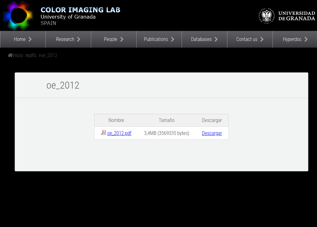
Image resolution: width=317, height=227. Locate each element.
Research (65, 39)
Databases (201, 39)
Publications (156, 39)
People (110, 39)
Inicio (18, 55)
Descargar (212, 133)
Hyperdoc (292, 39)
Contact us (246, 39)
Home (20, 39)
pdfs (31, 55)
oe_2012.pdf (119, 133)
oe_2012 (49, 55)
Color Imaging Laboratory (63, 15)
